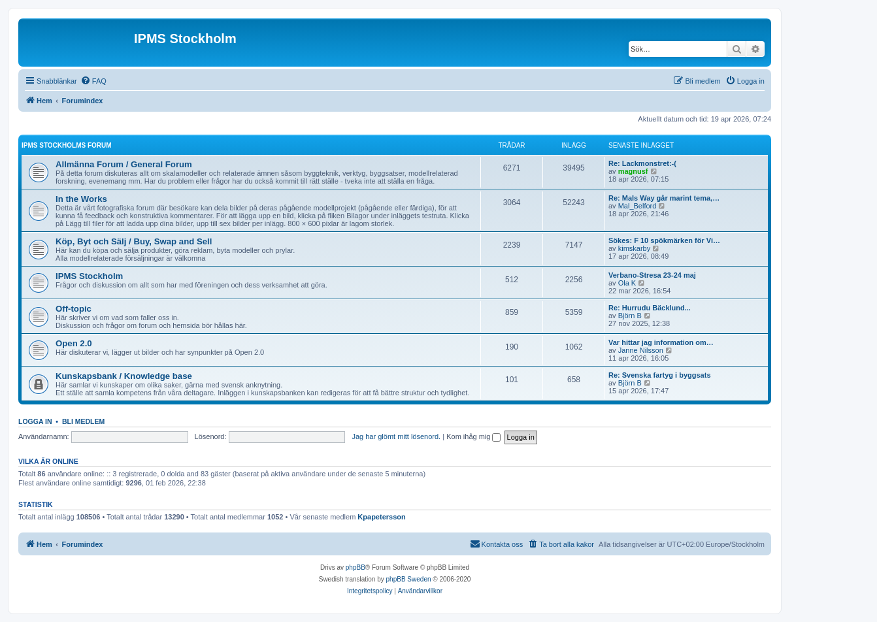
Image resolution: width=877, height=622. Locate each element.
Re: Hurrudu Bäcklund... (649, 308)
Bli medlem (83, 421)
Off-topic (73, 309)
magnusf (633, 171)
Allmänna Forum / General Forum (124, 164)
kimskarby (634, 248)
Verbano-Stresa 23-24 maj (652, 275)
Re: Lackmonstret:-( (642, 163)
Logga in (35, 421)
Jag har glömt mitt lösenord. (396, 436)
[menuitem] (93, 81)
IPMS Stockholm (89, 276)
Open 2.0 (74, 343)
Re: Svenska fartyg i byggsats (659, 375)
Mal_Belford (637, 206)
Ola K (627, 283)
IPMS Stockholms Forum (67, 145)
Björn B (630, 315)
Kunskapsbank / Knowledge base (124, 376)
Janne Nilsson (640, 350)
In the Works (81, 199)
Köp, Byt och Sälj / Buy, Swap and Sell (134, 241)
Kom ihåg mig (473, 436)
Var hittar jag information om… (661, 342)
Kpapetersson (381, 517)
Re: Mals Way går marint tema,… (664, 198)
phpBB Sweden (408, 579)
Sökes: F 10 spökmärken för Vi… (664, 240)
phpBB (355, 567)
